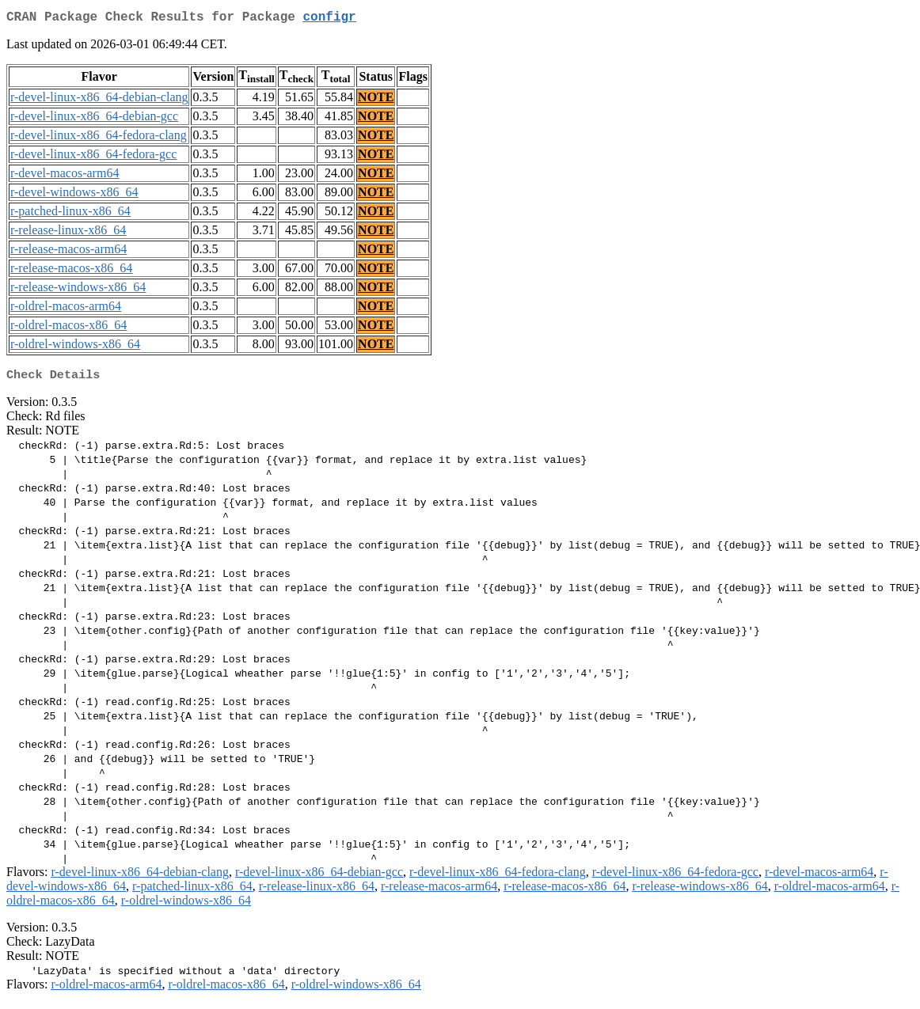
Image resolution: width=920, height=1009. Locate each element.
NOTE (375, 100)
